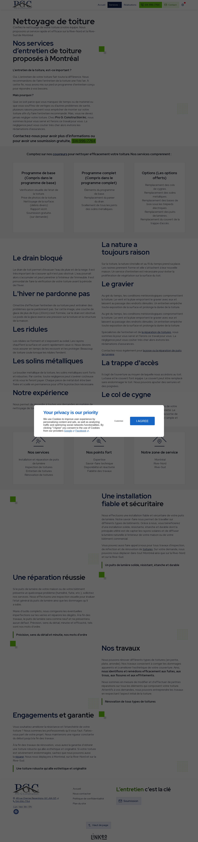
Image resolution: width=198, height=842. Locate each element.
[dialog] (99, 421)
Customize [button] (118, 421)
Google (68, 430)
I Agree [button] (142, 421)
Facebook (80, 430)
